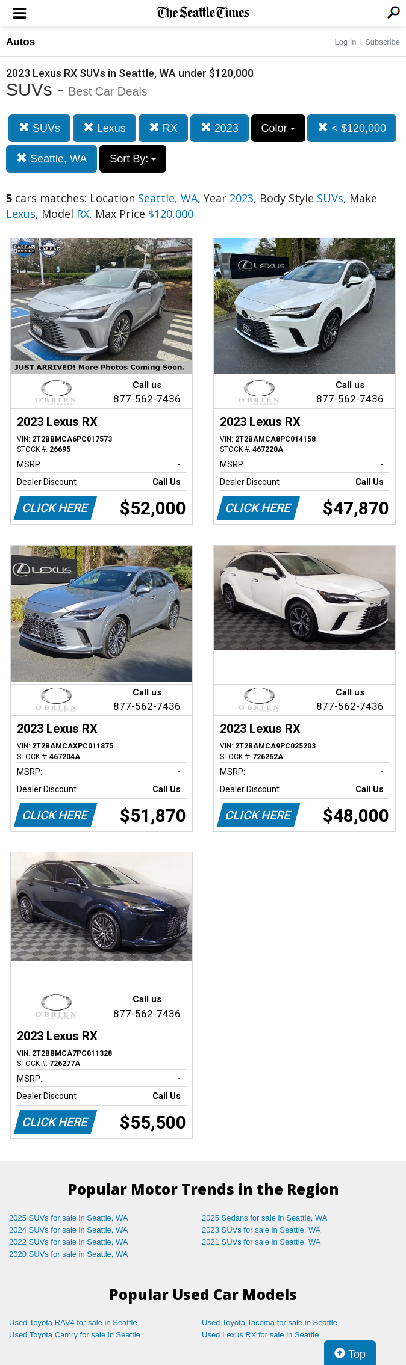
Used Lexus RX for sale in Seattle (260, 1334)
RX (163, 128)
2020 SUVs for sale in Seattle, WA (68, 1254)
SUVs (39, 128)
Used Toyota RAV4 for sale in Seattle (73, 1322)
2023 (220, 128)
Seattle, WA (51, 158)
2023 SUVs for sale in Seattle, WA (261, 1229)
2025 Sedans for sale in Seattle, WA (264, 1217)
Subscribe (382, 41)
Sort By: (133, 159)
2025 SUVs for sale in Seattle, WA (68, 1217)
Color (278, 128)
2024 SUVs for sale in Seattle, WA (68, 1229)
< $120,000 (351, 128)
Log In (345, 41)
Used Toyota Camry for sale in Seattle (74, 1334)
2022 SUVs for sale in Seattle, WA (68, 1241)
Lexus (104, 128)
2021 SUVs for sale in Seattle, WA (261, 1241)
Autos (20, 42)
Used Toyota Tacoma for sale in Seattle (269, 1322)
